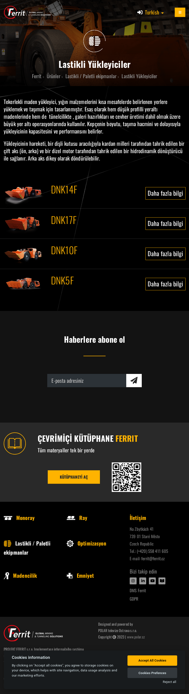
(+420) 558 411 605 (152, 551)
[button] (154, 12)
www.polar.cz (136, 636)
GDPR (134, 599)
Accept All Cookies (152, 660)
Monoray (19, 517)
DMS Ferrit (138, 590)
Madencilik (20, 575)
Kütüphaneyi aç (74, 477)
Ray (77, 517)
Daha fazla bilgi (165, 192)
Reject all (169, 682)
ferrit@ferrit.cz (153, 558)
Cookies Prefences (152, 673)
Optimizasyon (86, 543)
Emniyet (80, 575)
